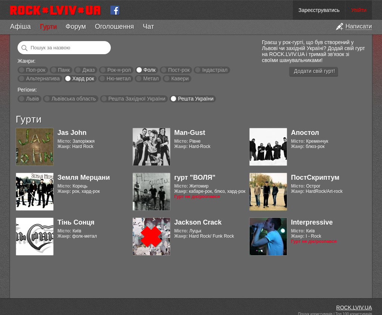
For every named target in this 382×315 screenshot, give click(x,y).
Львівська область (73, 99)
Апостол (305, 132)
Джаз (88, 70)
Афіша (20, 26)
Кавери (180, 78)
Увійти (358, 10)
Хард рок (83, 78)
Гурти (48, 26)
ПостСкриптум (315, 177)
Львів (32, 99)
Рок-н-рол (119, 70)
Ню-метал (119, 78)
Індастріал (215, 70)
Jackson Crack (198, 222)
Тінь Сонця (75, 222)
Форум (76, 26)
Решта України (195, 99)
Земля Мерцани (83, 177)
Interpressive (312, 222)
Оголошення (114, 26)
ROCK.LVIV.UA (354, 308)
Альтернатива (43, 78)
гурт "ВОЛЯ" (195, 177)
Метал (151, 78)
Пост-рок (179, 70)
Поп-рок (36, 70)
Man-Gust (189, 132)
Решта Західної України (136, 99)
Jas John (72, 132)
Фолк (150, 70)
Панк (64, 70)
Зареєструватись (318, 10)
